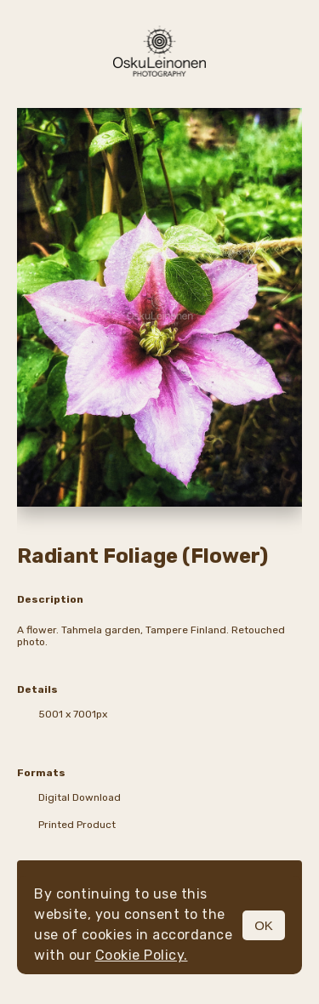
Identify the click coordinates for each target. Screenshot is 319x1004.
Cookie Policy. (141, 955)
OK (263, 925)
